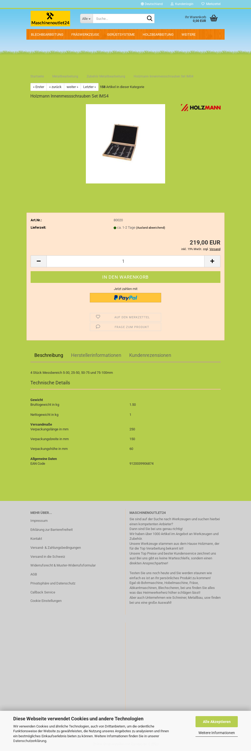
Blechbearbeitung (47, 34)
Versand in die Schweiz (47, 557)
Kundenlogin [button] (182, 4)
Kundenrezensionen (150, 355)
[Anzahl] (125, 261)
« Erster (38, 87)
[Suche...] (86, 18)
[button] (152, 4)
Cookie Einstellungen (46, 601)
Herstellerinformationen (96, 355)
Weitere (189, 34)
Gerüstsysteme (121, 34)
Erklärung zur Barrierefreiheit (51, 530)
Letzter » (89, 87)
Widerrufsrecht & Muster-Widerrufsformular (63, 565)
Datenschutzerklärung (29, 741)
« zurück (55, 87)
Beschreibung (48, 355)
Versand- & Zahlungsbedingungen (55, 548)
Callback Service (42, 592)
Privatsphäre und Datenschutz (52, 583)
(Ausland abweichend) (150, 227)
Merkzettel (211, 4)
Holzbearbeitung (158, 34)
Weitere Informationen (216, 733)
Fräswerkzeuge (85, 34)
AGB (33, 574)
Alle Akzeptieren (217, 722)
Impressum (39, 521)
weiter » (72, 87)
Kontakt (36, 539)
